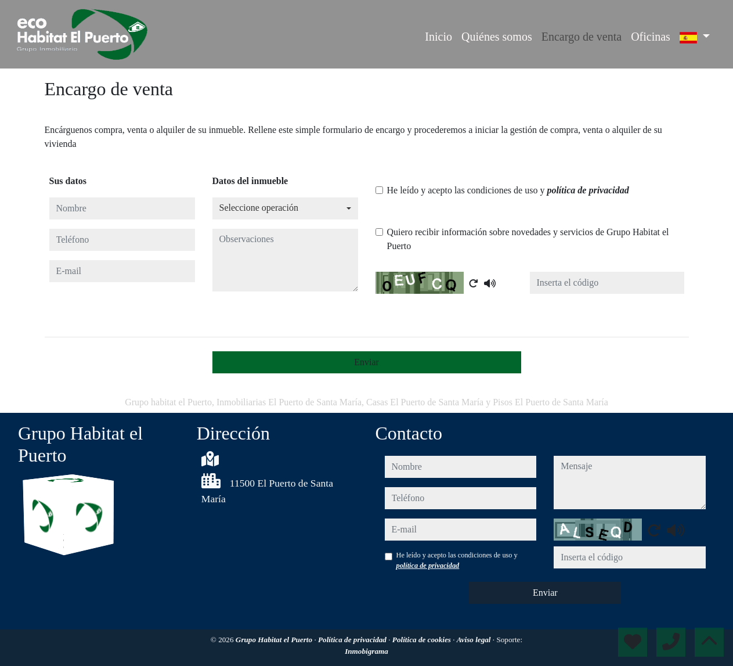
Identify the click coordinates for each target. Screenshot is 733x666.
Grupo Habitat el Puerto (275, 639)
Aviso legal (475, 639)
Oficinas (650, 36)
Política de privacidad (353, 639)
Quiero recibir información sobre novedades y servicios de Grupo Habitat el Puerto (528, 239)
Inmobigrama (366, 651)
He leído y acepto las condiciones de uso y (508, 190)
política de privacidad (588, 190)
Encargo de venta (581, 36)
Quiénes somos (496, 36)
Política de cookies (422, 639)
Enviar (366, 362)
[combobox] (285, 208)
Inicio (438, 36)
